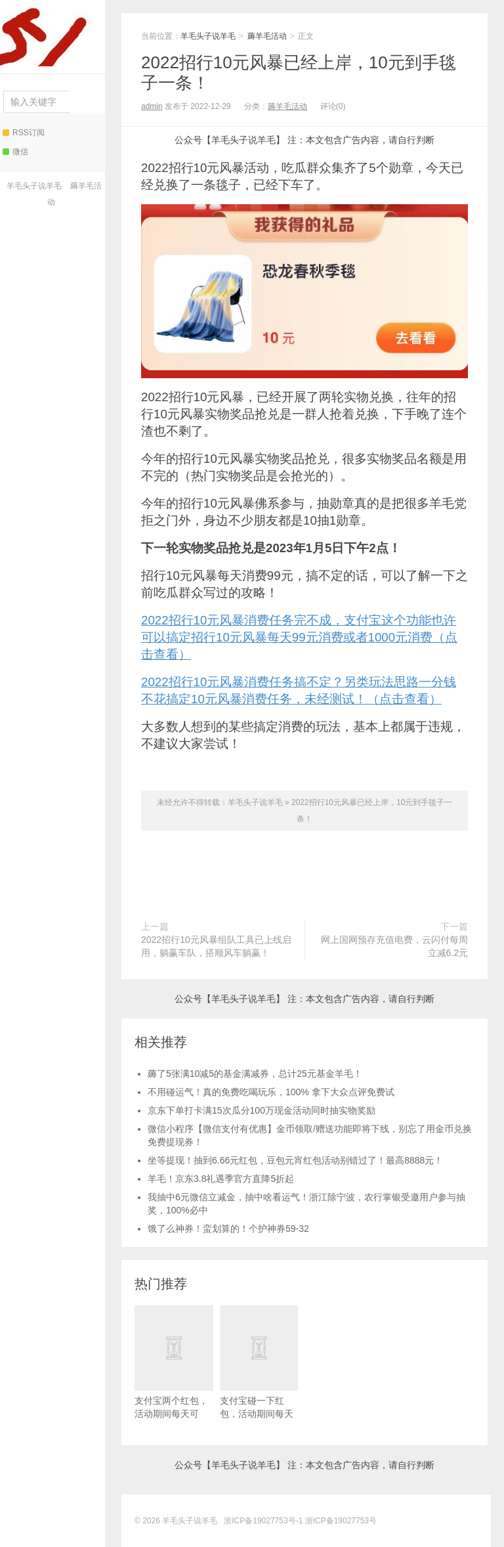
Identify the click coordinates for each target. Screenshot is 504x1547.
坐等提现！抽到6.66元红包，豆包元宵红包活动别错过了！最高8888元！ (295, 1160)
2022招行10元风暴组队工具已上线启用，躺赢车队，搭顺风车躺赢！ (216, 946)
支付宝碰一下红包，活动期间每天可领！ (259, 1368)
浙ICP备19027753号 (341, 1520)
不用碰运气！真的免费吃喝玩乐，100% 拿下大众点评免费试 (271, 1092)
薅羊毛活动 (267, 36)
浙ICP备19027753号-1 (264, 1520)
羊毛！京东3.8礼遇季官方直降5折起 (221, 1178)
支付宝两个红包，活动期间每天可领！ (174, 1368)
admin (152, 106)
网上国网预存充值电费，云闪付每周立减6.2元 (394, 946)
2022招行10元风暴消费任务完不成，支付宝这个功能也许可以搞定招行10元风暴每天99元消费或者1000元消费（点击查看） (299, 637)
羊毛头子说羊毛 (49, 33)
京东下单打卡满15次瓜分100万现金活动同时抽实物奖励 (261, 1110)
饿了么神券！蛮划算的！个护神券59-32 (228, 1228)
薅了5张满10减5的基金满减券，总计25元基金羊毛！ (255, 1073)
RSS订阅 (24, 132)
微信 (15, 151)
